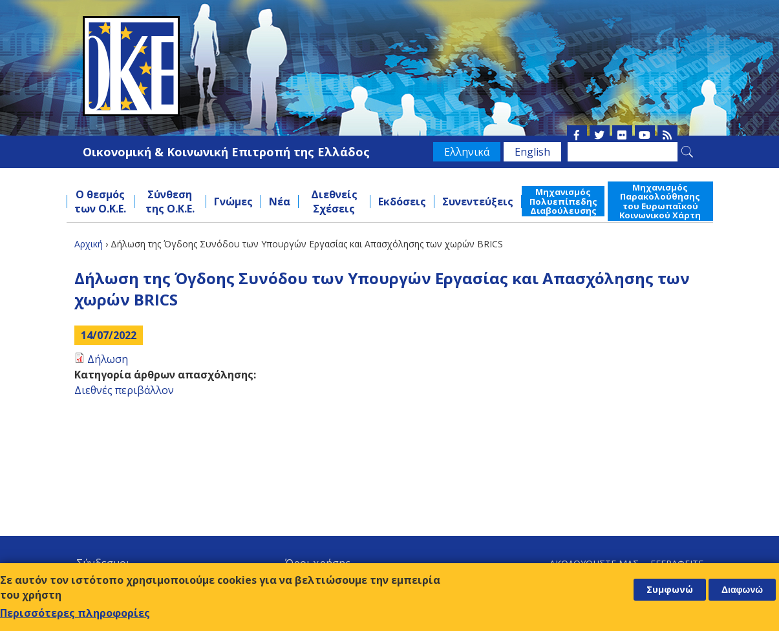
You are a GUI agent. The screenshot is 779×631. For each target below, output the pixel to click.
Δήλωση (107, 359)
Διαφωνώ (742, 590)
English (532, 152)
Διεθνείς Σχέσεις (334, 201)
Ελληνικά (466, 152)
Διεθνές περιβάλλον (124, 390)
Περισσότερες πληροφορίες (75, 613)
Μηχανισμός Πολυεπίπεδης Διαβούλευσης (563, 201)
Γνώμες (233, 201)
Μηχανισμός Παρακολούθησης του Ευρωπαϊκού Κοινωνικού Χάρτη (660, 201)
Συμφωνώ (669, 590)
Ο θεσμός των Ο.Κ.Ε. (100, 201)
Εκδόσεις (402, 201)
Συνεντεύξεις (477, 201)
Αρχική (88, 244)
